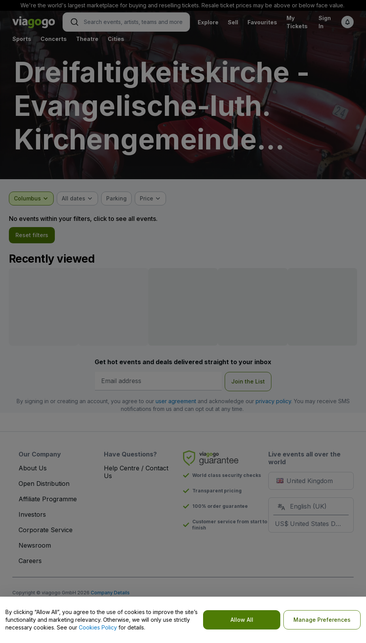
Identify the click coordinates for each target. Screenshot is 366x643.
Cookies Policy (98, 627)
